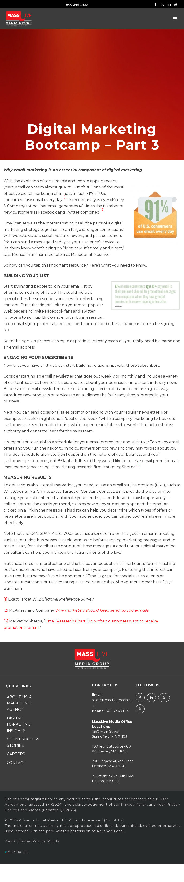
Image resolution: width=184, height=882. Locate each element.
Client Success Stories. (23, 742)
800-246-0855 (77, 4)
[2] (6, 610)
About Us (114, 820)
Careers (16, 754)
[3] (6, 621)
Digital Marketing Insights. (19, 724)
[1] (5, 599)
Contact (16, 762)
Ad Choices (17, 851)
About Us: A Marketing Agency (19, 703)
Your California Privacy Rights (32, 841)
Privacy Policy (134, 804)
